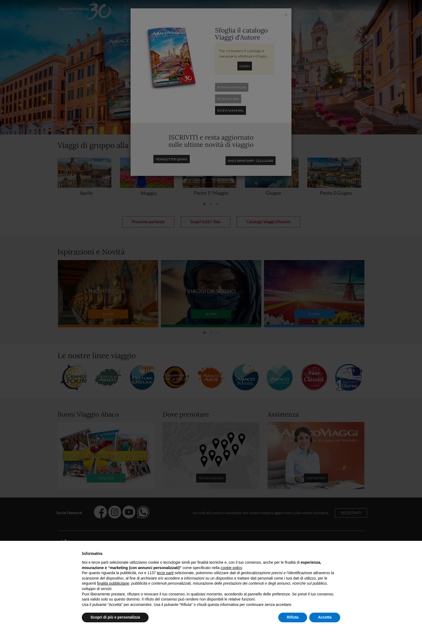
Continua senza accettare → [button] (315, 552)
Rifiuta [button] (293, 617)
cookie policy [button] (231, 568)
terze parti (165, 573)
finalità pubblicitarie (113, 583)
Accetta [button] (325, 617)
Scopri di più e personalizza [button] (115, 617)
